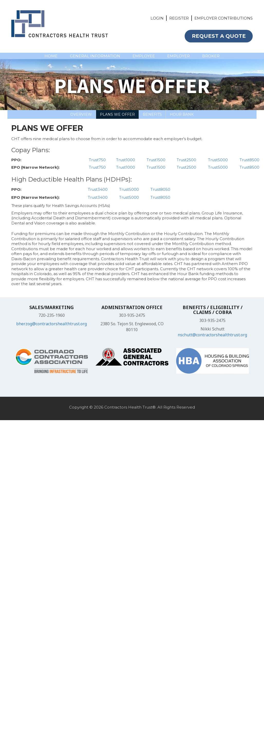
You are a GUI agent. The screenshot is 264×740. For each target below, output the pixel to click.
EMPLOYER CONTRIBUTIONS (223, 18)
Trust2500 (186, 159)
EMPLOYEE (144, 55)
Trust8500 (249, 159)
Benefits (152, 114)
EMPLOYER (178, 55)
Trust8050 (160, 189)
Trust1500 (156, 159)
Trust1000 (125, 159)
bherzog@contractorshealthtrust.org (51, 324)
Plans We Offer (117, 114)
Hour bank (182, 114)
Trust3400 (98, 189)
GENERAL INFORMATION (95, 55)
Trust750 (97, 159)
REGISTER (179, 18)
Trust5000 (218, 159)
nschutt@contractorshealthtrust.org (212, 335)
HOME (51, 55)
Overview (81, 114)
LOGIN (157, 18)
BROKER (211, 55)
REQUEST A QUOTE (219, 36)
